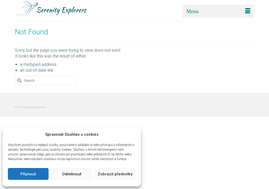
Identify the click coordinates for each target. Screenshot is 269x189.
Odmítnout (71, 174)
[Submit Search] (19, 82)
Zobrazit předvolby (115, 174)
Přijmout (28, 174)
